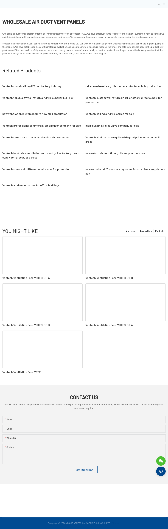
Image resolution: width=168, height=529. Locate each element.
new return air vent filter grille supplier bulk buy (115, 153)
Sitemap (116, 523)
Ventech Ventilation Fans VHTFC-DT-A (109, 325)
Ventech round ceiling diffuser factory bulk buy (31, 86)
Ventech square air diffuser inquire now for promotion (36, 169)
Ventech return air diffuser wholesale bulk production (36, 137)
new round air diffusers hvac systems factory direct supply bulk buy (125, 171)
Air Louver (131, 231)
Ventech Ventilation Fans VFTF (21, 372)
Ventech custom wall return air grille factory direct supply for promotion (123, 100)
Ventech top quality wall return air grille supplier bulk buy (37, 97)
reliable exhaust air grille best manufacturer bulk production (123, 86)
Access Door (146, 231)
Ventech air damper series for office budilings (31, 185)
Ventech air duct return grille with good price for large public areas (123, 139)
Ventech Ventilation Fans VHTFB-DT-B (109, 278)
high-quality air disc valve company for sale (112, 125)
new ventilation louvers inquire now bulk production (34, 113)
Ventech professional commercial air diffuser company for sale (41, 125)
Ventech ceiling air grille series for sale (109, 113)
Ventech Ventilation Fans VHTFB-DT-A (26, 278)
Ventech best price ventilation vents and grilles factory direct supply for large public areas (40, 155)
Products (159, 231)
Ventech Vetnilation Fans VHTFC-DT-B (26, 325)
